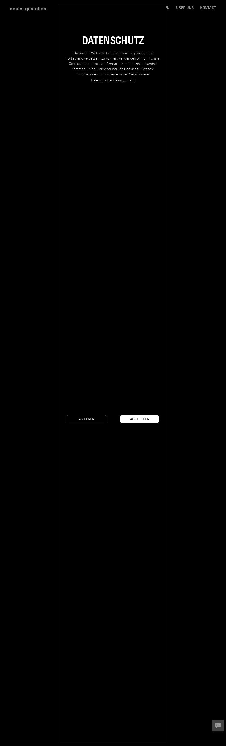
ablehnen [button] (86, 419)
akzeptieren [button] (139, 419)
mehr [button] (130, 80)
